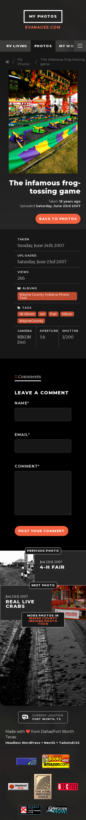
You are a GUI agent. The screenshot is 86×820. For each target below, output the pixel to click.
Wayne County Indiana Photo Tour (44, 296)
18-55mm (26, 314)
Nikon (67, 314)
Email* (22, 435)
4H (42, 314)
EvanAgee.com (43, 27)
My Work (69, 46)
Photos (43, 46)
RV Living (16, 46)
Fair (53, 314)
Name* (22, 403)
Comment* (27, 466)
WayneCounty (31, 321)
